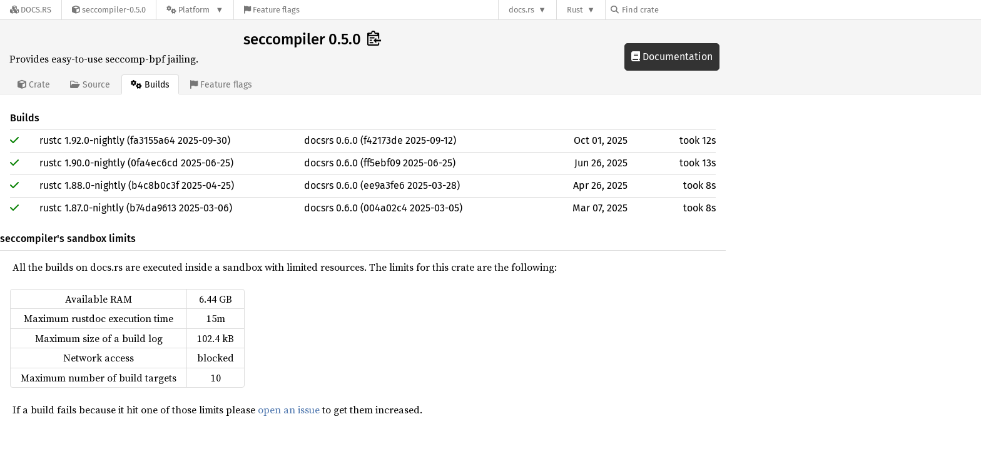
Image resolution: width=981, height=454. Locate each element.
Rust (575, 9)
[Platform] (194, 9)
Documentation (672, 57)
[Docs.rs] (30, 9)
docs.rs (521, 9)
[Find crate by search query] (673, 9)
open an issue (289, 409)
